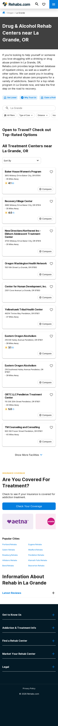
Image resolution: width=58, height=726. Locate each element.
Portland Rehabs (9, 544)
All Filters (9, 115)
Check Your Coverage (29, 506)
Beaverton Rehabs (36, 565)
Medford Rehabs (35, 550)
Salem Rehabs (8, 550)
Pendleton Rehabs (36, 555)
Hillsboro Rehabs (9, 560)
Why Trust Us (28, 97)
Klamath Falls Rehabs (37, 560)
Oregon (10, 13)
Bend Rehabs (8, 565)
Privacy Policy (29, 688)
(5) (13, 347)
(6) (13, 183)
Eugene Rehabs (35, 544)
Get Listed (10, 97)
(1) (13, 213)
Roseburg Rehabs (10, 555)
